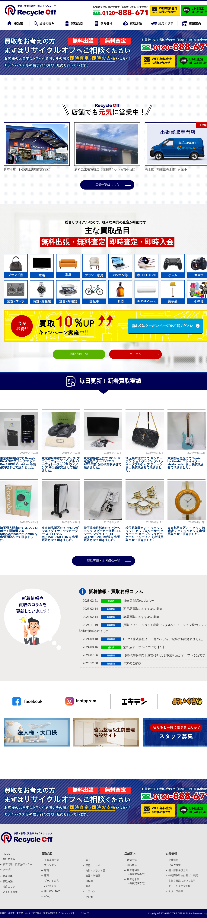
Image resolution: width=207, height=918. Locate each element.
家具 (46, 875)
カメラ (89, 860)
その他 (89, 896)
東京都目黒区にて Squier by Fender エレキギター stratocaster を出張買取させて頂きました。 (185, 463)
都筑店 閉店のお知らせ (138, 600)
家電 (46, 870)
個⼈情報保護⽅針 (178, 870)
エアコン (90, 891)
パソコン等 (50, 886)
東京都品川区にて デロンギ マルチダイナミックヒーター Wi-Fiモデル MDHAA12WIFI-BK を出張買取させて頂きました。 (60, 534)
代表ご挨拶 (174, 865)
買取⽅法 (8, 881)
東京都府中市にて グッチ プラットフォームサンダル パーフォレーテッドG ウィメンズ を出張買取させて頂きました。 (61, 464)
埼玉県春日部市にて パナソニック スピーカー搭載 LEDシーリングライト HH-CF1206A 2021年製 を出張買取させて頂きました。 (103, 534)
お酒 (88, 886)
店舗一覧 (132, 859)
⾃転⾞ (89, 880)
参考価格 (8, 876)
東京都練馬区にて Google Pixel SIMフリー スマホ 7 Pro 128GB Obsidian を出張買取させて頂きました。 (18, 463)
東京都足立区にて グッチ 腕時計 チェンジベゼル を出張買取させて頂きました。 (186, 531)
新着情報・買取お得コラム (17, 864)
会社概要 (173, 859)
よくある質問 (10, 892)
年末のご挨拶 (132, 663)
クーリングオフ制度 (179, 886)
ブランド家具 (51, 880)
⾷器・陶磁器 (93, 875)
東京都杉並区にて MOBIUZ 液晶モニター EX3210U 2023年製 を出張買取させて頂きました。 (102, 463)
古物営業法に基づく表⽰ (181, 880)
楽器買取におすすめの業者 (141, 616)
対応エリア (9, 886)
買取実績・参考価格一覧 (103, 560)
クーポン (135, 354)
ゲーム (48, 896)
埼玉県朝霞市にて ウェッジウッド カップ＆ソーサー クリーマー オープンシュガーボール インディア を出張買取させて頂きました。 (144, 534)
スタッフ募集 (175, 891)
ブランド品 (50, 865)
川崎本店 (132, 865)
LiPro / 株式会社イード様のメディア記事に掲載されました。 (164, 639)
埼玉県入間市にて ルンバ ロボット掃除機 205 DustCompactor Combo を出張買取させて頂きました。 (19, 534)
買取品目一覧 (79, 354)
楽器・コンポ (93, 865)
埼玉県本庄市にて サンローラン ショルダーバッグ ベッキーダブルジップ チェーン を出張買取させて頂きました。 (144, 464)
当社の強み (9, 859)
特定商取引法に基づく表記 (183, 875)
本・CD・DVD (52, 891)
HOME (6, 853)
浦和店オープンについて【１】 (144, 647)
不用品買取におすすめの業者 (142, 608)
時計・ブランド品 (95, 870)
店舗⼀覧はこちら (107, 184)
